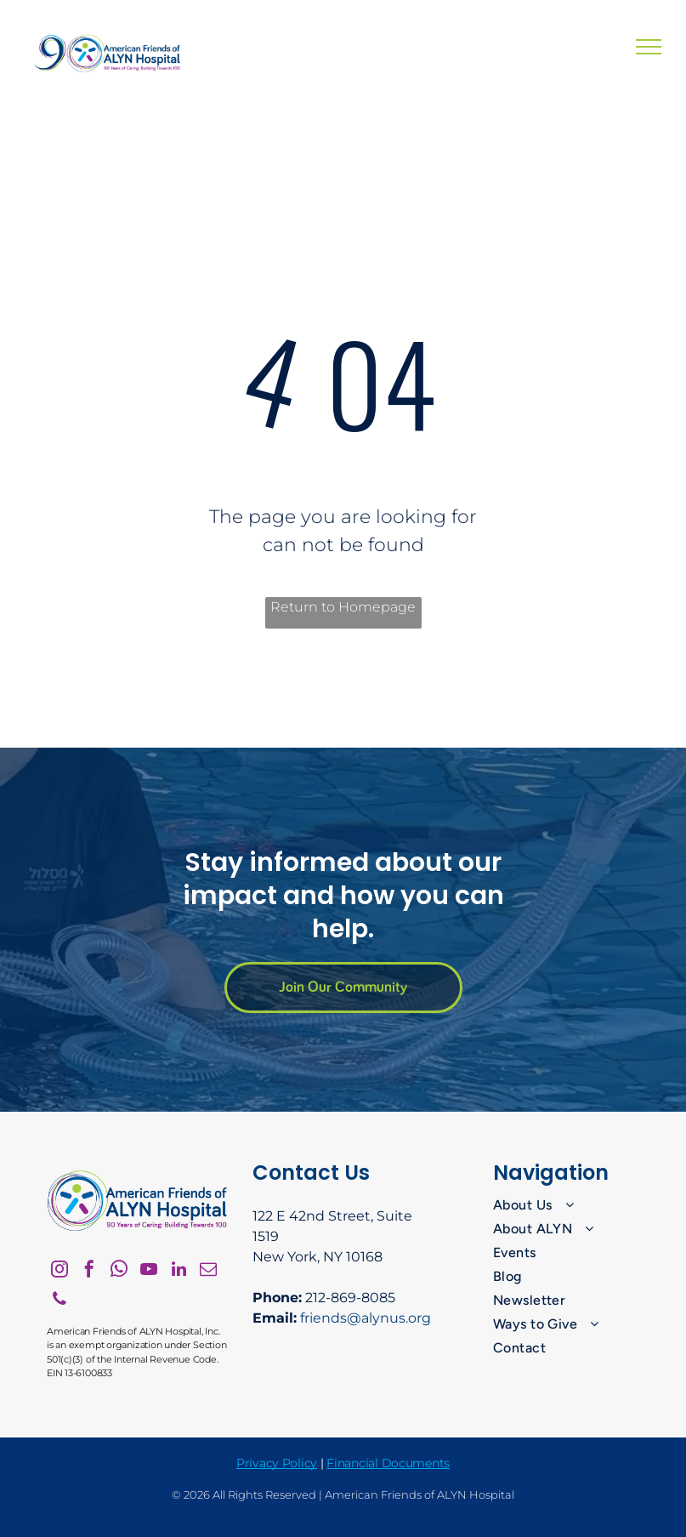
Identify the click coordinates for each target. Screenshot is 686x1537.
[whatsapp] (119, 1271)
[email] (208, 1271)
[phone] (59, 1301)
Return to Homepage (343, 607)
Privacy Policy (276, 1463)
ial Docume (399, 1463)
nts (441, 1463)
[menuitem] (566, 1205)
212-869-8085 (350, 1297)
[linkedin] (178, 1271)
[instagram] (59, 1271)
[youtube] (149, 1271)
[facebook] (89, 1271)
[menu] (648, 47)
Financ (345, 1463)
